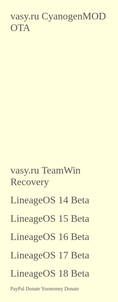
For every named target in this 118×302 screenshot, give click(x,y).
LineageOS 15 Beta (49, 218)
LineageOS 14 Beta (49, 200)
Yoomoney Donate (60, 288)
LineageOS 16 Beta (49, 236)
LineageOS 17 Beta (49, 255)
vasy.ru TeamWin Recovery (45, 175)
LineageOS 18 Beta (49, 273)
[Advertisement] (59, 99)
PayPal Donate (25, 288)
